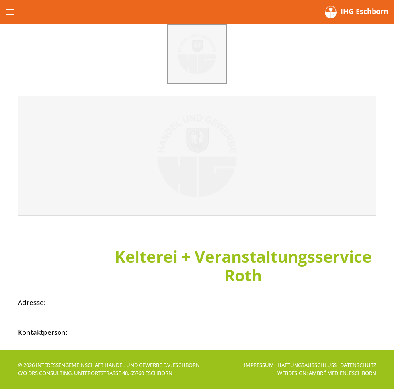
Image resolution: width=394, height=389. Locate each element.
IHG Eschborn (356, 12)
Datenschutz (358, 365)
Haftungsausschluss (307, 365)
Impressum (259, 365)
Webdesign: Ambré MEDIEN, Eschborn (326, 373)
